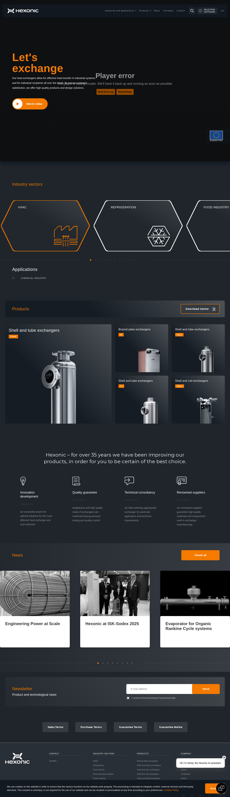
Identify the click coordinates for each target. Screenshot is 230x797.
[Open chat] (221, 788)
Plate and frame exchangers (149, 765)
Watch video (34, 103)
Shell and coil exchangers (148, 774)
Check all (201, 555)
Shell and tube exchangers (148, 770)
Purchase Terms (91, 727)
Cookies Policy (171, 790)
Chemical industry (33, 278)
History (184, 778)
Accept (215, 788)
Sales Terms (55, 727)
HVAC (95, 761)
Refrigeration (98, 765)
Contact (52, 761)
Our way (184, 765)
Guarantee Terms (130, 727)
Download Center (197, 308)
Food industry (99, 770)
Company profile (188, 761)
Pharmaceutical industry (103, 774)
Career (184, 770)
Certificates (186, 774)
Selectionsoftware (209, 10)
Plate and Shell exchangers (148, 778)
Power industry (99, 778)
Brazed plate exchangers (147, 761)
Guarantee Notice (170, 727)
